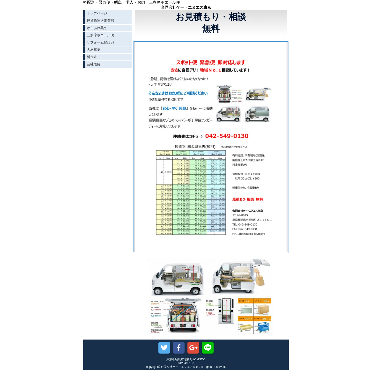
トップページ (97, 13)
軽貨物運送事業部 (100, 20)
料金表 (92, 57)
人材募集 (93, 50)
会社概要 (93, 64)
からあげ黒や (97, 28)
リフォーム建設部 (100, 42)
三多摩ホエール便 (100, 35)
